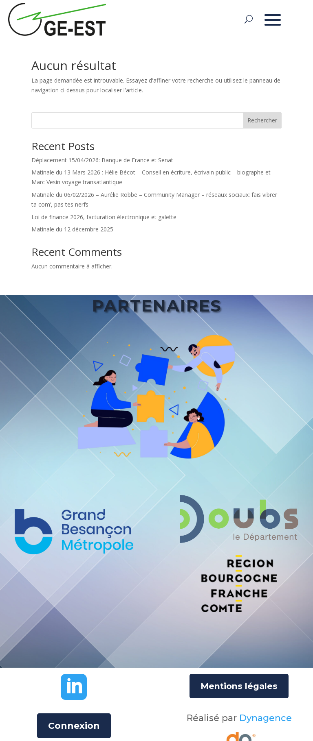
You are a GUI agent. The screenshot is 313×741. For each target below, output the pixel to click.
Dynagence (265, 718)
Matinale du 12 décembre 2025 (72, 229)
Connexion (74, 725)
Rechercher (262, 120)
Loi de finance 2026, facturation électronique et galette (103, 217)
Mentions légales (239, 686)
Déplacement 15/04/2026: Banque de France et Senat (102, 160)
